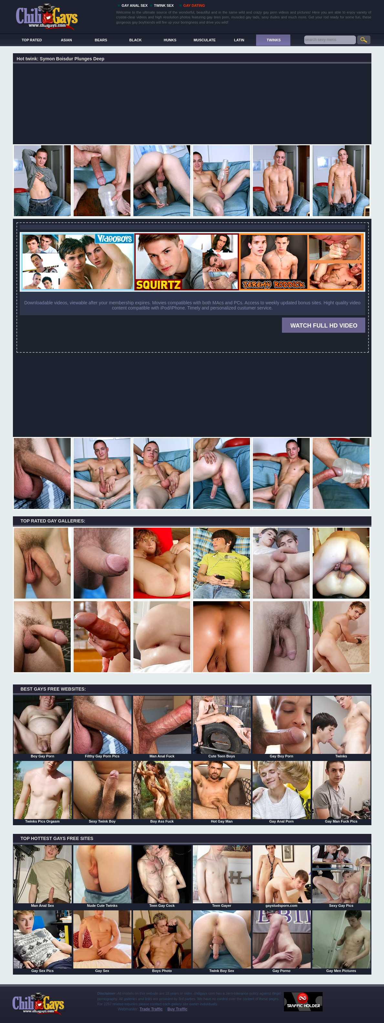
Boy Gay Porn (42, 726)
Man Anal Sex (42, 876)
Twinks (341, 726)
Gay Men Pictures (341, 941)
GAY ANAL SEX (135, 5)
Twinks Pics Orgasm (42, 792)
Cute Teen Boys (221, 726)
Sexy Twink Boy (102, 792)
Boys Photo (162, 941)
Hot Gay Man (221, 792)
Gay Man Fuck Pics (341, 792)
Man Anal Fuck (162, 726)
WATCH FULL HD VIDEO (323, 325)
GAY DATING (194, 5)
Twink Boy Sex (221, 941)
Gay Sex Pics (42, 941)
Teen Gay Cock (162, 876)
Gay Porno (281, 941)
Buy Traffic (177, 1009)
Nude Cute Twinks (102, 876)
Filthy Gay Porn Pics (102, 726)
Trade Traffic (151, 1009)
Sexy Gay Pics (341, 876)
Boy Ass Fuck (162, 792)
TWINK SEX (164, 5)
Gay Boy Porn (281, 726)
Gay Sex (102, 941)
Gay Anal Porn (281, 792)
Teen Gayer (221, 876)
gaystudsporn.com (281, 876)
